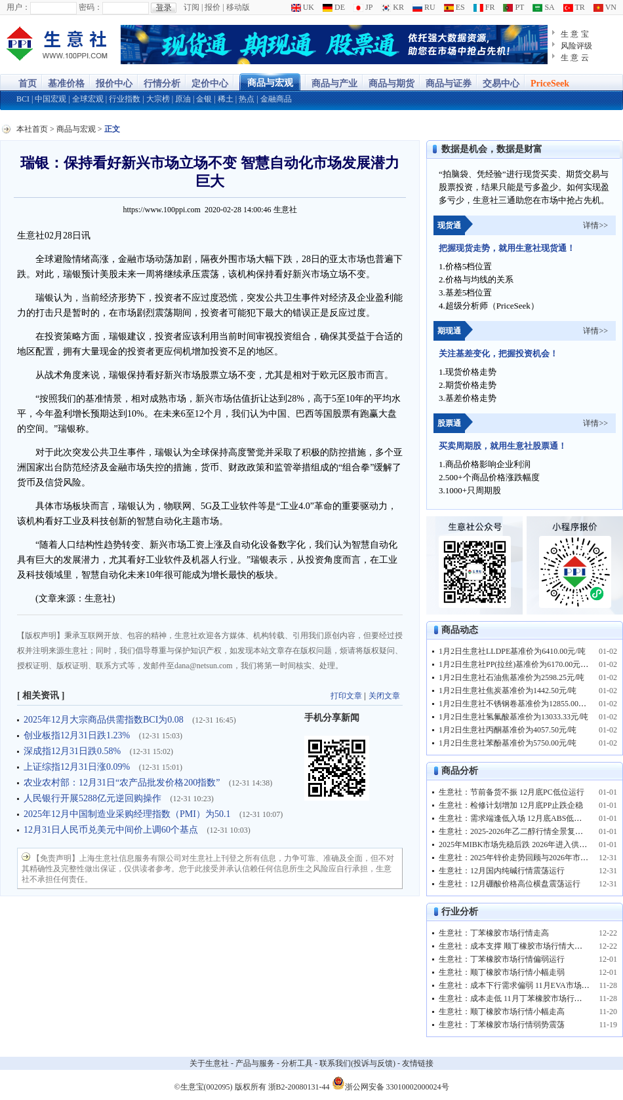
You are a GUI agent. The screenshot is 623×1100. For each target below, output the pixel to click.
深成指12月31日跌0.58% (73, 751)
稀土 (225, 99)
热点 (246, 99)
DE (334, 7)
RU (423, 7)
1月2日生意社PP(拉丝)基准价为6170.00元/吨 (515, 664)
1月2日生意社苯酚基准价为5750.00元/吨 (507, 743)
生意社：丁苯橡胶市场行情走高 (494, 933)
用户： (18, 7)
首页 (27, 83)
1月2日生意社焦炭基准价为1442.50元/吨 (507, 690)
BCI (23, 99)
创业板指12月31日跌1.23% (78, 735)
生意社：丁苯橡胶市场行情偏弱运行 (502, 959)
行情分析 (162, 83)
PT (513, 7)
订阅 (191, 7)
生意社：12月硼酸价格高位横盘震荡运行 (509, 883)
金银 (204, 99)
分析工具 (297, 1063)
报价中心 (114, 83)
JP (362, 7)
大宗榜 (158, 99)
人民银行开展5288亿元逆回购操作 (94, 798)
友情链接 (417, 1063)
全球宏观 (88, 99)
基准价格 (66, 83)
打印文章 (346, 695)
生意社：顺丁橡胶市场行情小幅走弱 (502, 972)
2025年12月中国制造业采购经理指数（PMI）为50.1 (128, 814)
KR (392, 7)
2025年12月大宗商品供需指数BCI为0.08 (105, 720)
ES (454, 7)
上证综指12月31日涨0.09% (78, 767)
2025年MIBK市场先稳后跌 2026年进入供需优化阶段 (528, 844)
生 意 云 (575, 57)
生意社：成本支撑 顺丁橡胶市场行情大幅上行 (518, 946)
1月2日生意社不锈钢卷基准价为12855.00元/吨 (517, 703)
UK (302, 7)
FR (484, 7)
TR (574, 7)
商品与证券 (449, 83)
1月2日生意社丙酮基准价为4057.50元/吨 (507, 729)
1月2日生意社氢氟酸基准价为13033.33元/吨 (513, 716)
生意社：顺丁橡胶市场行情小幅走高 (502, 1011)
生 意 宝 (575, 34)
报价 (212, 7)
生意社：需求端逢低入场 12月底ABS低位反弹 (518, 818)
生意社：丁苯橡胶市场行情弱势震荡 (502, 1024)
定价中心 (209, 83)
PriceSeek (550, 83)
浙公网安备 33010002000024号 (390, 1083)
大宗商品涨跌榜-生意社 (57, 44)
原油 (183, 99)
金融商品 (276, 99)
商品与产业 (334, 83)
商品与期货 (391, 83)
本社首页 (32, 129)
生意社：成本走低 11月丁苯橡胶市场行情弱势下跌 (526, 998)
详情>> (595, 225)
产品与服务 (255, 1063)
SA (543, 7)
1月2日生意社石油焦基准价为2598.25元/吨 (511, 677)
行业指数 (124, 99)
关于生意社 (209, 1063)
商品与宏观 (270, 83)
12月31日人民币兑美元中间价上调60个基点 (112, 830)
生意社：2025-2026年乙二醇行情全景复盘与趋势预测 (530, 831)
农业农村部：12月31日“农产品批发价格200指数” (123, 782)
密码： (90, 7)
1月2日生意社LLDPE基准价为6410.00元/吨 (512, 651)
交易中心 (501, 83)
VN (604, 7)
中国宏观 (50, 99)
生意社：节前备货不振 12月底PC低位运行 (511, 792)
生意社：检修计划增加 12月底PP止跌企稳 (511, 805)
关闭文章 (384, 695)
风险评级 (576, 45)
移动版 (238, 7)
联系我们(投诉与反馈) (357, 1063)
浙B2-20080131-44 (299, 1086)
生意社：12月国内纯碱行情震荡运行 (502, 870)
